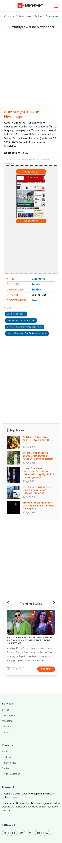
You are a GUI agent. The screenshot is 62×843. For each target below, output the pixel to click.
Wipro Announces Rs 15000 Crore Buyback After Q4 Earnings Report (38, 455)
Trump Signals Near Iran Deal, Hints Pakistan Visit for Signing (38, 505)
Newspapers (24, 16)
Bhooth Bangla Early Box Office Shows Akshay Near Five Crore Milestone (29, 640)
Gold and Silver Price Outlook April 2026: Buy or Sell (39, 440)
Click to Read (39, 295)
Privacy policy (9, 763)
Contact (6, 768)
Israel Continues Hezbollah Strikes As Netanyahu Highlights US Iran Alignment (38, 473)
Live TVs (6, 726)
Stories (5, 710)
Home (9, 16)
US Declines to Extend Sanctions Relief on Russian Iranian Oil (36, 490)
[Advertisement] (31, 67)
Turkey (38, 16)
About (5, 751)
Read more (46, 669)
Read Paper (31, 171)
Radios (5, 732)
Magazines (8, 721)
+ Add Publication (11, 774)
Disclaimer (7, 757)
